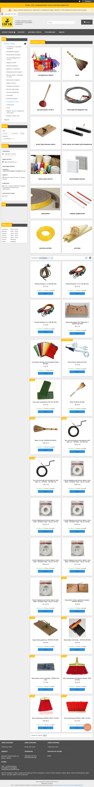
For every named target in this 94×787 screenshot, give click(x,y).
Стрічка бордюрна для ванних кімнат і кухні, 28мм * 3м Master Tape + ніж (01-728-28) (45, 600)
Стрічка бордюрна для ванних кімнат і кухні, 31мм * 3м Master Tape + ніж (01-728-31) (45, 560)
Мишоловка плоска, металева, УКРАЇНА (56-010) (45, 679)
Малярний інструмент (13, 51)
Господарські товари (45, 75)
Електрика (10, 95)
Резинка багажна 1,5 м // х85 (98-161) (77, 284)
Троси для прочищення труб (77, 110)
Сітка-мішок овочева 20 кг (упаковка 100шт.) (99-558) (45, 362)
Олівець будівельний (77, 213)
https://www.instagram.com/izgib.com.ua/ (14, 171)
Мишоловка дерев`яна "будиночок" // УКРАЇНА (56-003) (77, 323)
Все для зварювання (13, 92)
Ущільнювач (45, 213)
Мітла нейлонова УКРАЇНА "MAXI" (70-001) (45, 718)
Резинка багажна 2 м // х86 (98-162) (45, 322)
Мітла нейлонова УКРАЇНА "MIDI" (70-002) (77, 718)
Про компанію (50, 32)
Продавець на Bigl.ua (47, 783)
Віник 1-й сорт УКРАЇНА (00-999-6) (45, 440)
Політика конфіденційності (76, 785)
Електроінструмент (12, 98)
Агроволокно (10, 104)
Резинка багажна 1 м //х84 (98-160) (45, 284)
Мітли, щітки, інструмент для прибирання (77, 144)
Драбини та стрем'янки (13, 69)
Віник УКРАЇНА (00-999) (77, 402)
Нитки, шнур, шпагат (45, 179)
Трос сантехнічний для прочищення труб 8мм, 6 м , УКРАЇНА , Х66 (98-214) (45, 481)
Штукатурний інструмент (14, 54)
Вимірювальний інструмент (14, 72)
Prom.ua (56, 781)
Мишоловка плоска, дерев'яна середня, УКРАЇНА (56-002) (77, 600)
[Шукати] (74, 22)
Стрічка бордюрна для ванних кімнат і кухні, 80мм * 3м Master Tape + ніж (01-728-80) (77, 481)
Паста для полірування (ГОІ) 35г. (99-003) (45, 402)
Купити (46, 293)
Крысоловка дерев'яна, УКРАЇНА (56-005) (46, 640)
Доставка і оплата (34, 32)
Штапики (77, 248)
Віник (77, 75)
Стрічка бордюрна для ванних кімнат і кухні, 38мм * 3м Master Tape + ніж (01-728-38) (77, 560)
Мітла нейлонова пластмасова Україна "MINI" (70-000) (77, 679)
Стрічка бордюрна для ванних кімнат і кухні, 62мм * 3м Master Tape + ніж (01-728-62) (77, 521)
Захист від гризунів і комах (45, 144)
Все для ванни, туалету (45, 110)
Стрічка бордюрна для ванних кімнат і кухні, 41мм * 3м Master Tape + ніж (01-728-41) (45, 521)
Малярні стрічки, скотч (13, 116)
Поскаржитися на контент (61, 785)
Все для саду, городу (13, 89)
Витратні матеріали (12, 66)
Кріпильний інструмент (13, 80)
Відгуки (61, 32)
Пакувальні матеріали (13, 86)
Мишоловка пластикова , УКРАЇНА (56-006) (77, 640)
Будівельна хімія (11, 62)
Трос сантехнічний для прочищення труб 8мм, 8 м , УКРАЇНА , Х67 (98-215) (77, 441)
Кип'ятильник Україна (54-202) (77, 362)
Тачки (8, 108)
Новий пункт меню (6, 747)
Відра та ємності (11, 83)
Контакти (21, 32)
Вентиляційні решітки (77, 179)
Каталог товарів (8, 32)
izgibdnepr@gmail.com (10, 162)
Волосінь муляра (45, 248)
